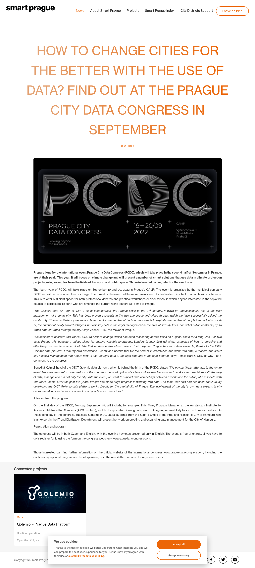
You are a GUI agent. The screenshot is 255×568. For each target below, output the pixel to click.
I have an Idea (232, 11)
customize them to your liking (86, 555)
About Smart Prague (105, 11)
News (80, 11)
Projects (133, 11)
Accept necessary (178, 555)
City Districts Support (196, 11)
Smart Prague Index (160, 11)
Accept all (178, 544)
